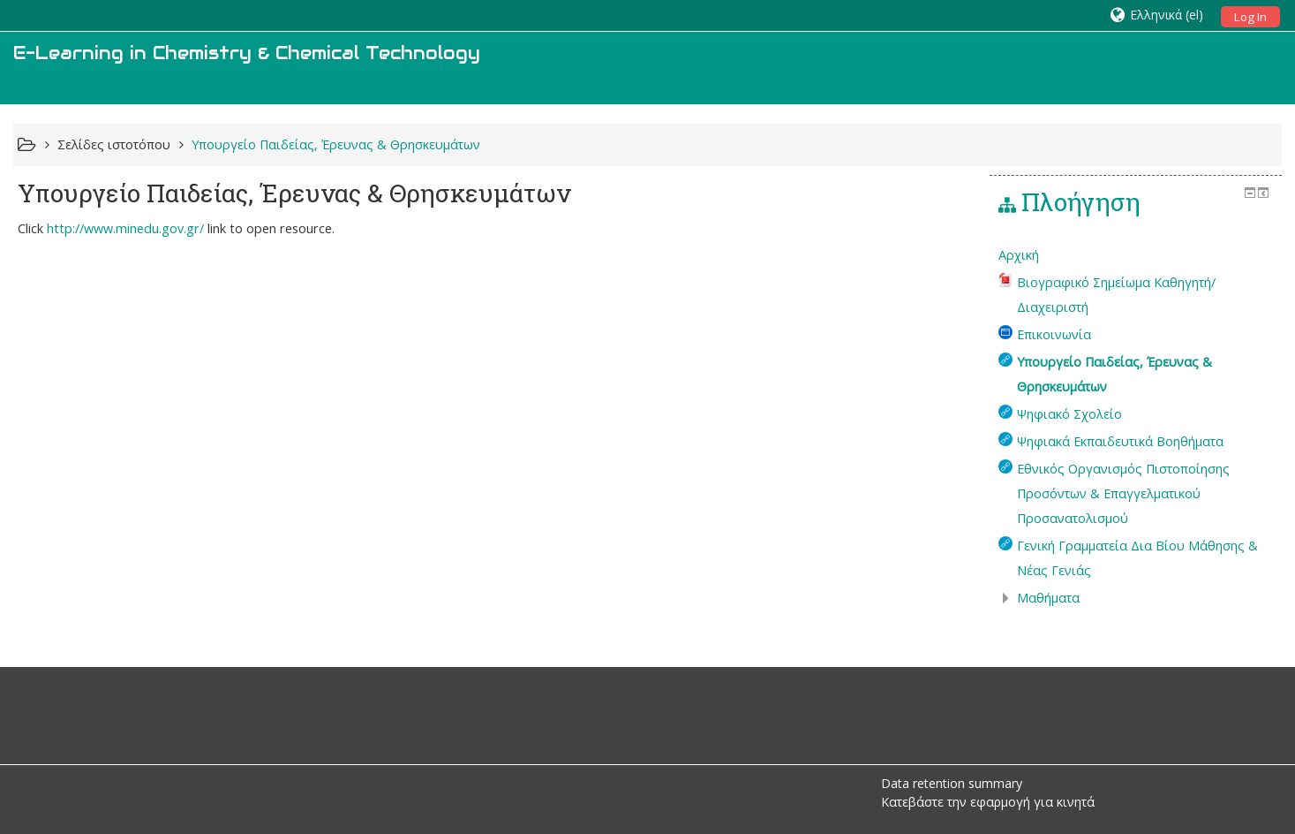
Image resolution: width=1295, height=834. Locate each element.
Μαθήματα (1048, 597)
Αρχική (1018, 254)
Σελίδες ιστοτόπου (113, 144)
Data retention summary (951, 783)
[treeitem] (1136, 255)
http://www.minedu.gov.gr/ (125, 228)
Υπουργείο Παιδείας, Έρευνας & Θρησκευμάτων (336, 144)
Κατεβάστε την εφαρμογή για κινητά (988, 801)
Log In (1250, 17)
